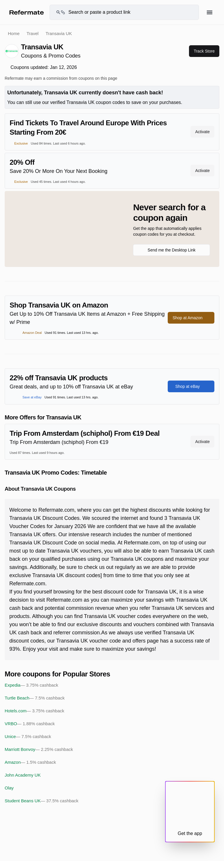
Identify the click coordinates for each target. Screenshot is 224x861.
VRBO (30, 724)
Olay (9, 787)
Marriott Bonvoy (39, 749)
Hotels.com (34, 711)
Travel (32, 33)
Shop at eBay (191, 386)
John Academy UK (23, 775)
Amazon (30, 762)
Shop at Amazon (191, 317)
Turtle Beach (34, 698)
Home (14, 33)
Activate (202, 131)
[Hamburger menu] (209, 12)
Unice (28, 736)
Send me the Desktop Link (171, 250)
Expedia (31, 685)
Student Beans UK (41, 801)
